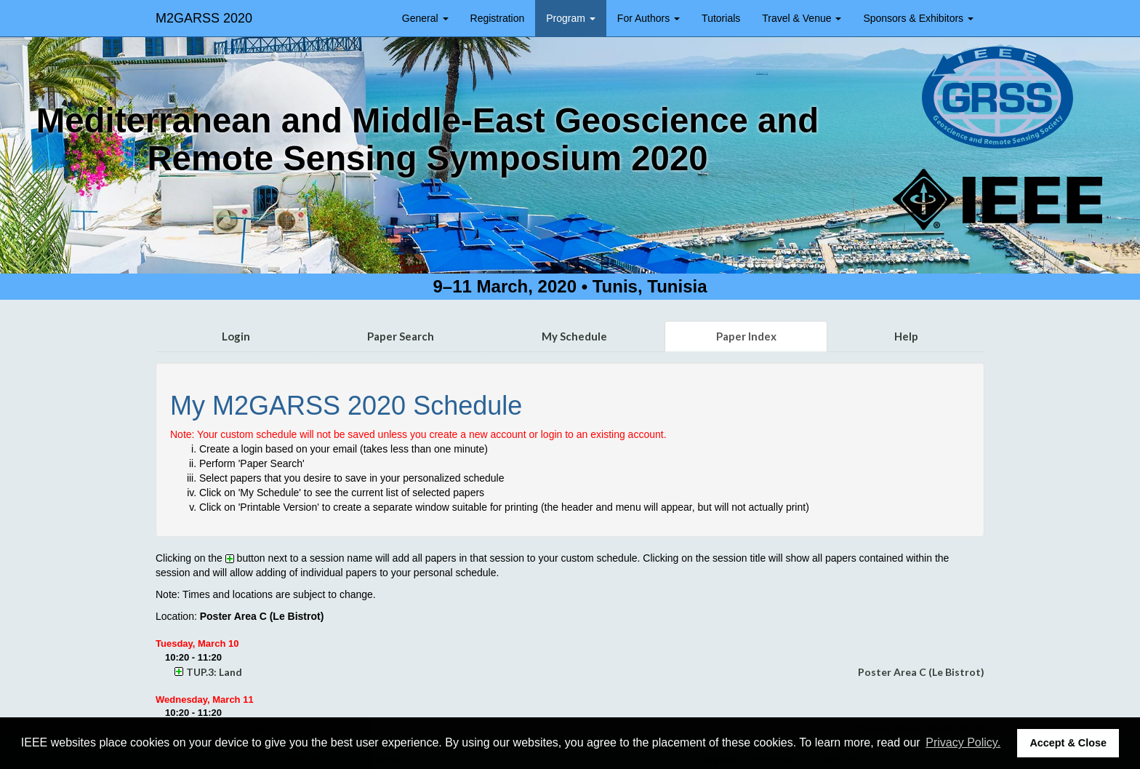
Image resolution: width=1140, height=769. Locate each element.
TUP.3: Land (214, 672)
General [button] (425, 18)
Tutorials (721, 18)
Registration (497, 18)
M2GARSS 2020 (204, 18)
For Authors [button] (648, 18)
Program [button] (570, 18)
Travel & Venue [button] (801, 18)
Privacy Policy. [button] (963, 742)
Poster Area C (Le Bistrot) (921, 672)
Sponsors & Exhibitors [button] (918, 18)
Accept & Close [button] (1068, 743)
